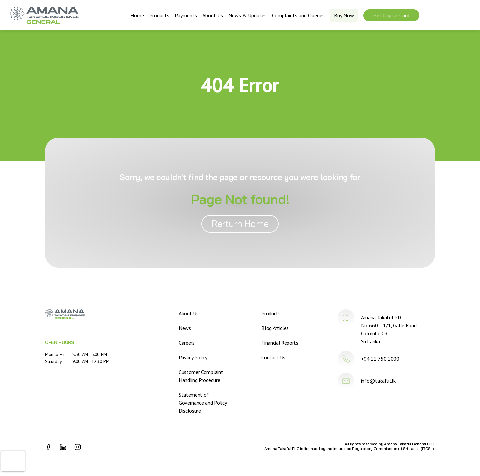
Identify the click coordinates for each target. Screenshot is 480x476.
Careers (187, 342)
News (185, 328)
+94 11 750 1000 (380, 358)
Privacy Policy (193, 357)
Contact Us (273, 357)
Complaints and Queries (298, 15)
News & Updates (247, 15)
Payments (186, 15)
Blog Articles (275, 328)
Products (159, 15)
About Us (212, 15)
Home (137, 15)
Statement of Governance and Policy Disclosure (202, 402)
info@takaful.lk (378, 380)
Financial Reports (279, 342)
